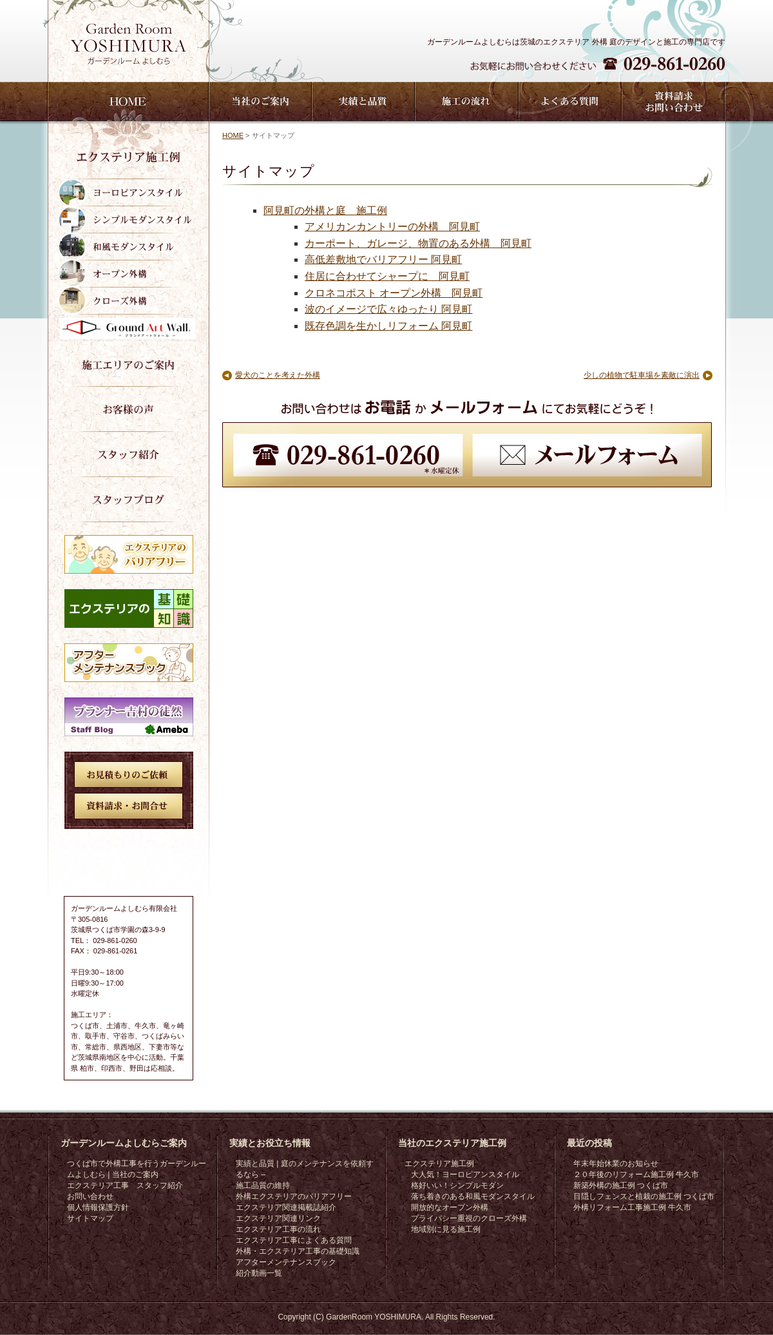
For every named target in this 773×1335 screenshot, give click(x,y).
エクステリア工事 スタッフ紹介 (125, 1185)
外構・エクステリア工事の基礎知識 (297, 1251)
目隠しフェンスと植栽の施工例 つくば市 (643, 1196)
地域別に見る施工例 (446, 1229)
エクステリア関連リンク (278, 1218)
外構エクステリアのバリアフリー (294, 1196)
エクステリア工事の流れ (278, 1229)
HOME (232, 135)
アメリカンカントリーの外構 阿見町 (392, 226)
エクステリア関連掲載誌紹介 (286, 1207)
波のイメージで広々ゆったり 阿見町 (388, 309)
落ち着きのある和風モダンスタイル (473, 1196)
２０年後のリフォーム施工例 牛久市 (636, 1174)
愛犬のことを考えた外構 (277, 375)
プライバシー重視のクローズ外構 (469, 1218)
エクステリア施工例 (439, 1163)
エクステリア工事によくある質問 (294, 1240)
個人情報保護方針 (98, 1207)
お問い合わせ (90, 1196)
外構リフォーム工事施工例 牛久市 (632, 1207)
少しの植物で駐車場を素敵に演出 (642, 375)
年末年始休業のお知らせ (615, 1163)
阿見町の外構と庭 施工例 (325, 210)
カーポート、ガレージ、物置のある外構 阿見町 (418, 243)
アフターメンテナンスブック (286, 1262)
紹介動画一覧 (259, 1273)
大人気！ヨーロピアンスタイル (465, 1174)
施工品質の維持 (263, 1185)
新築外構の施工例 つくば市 (620, 1185)
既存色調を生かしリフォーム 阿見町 (388, 325)
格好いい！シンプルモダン (457, 1185)
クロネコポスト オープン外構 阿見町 (393, 292)
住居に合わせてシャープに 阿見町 (387, 276)
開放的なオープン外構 (449, 1207)
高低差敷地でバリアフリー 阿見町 (383, 259)
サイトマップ (90, 1218)
